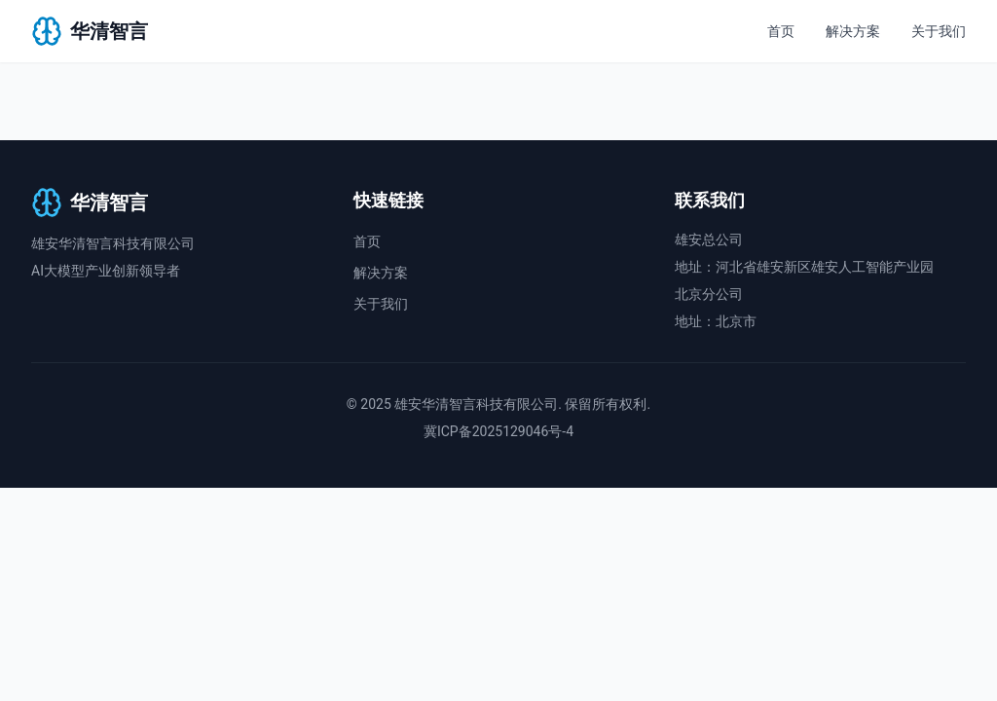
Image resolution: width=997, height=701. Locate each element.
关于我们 (938, 31)
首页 (780, 31)
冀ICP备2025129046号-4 (498, 431)
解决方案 (853, 31)
